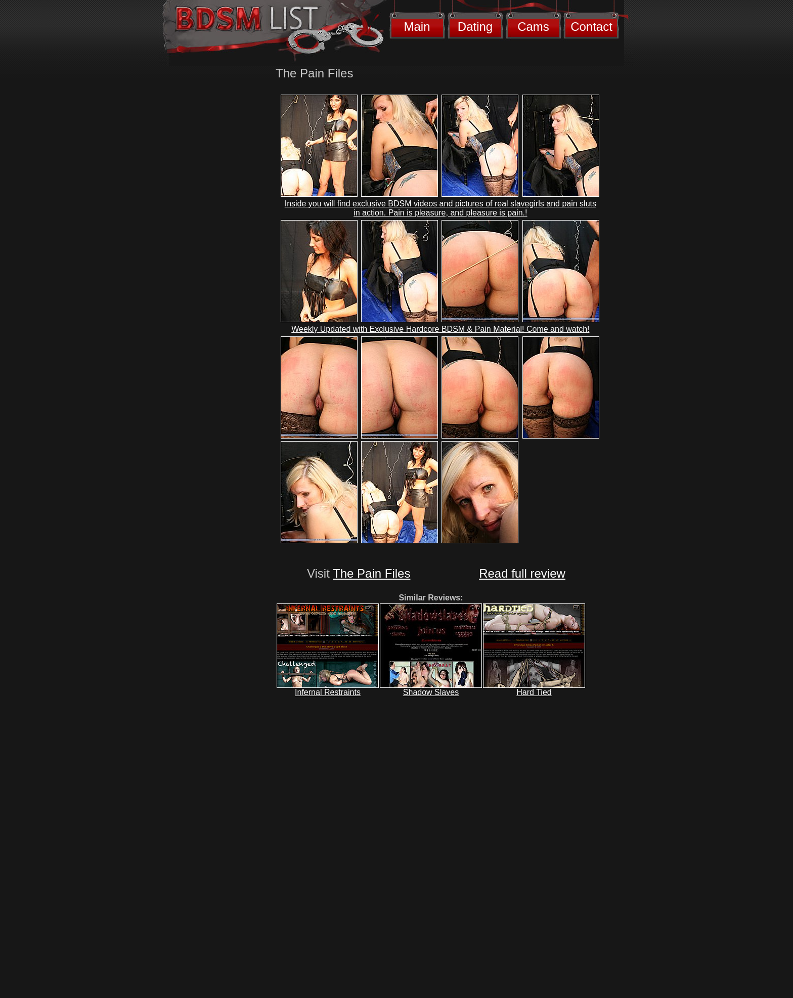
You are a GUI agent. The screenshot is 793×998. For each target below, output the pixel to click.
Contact (591, 26)
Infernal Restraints (328, 692)
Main (417, 26)
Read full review (522, 573)
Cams (533, 26)
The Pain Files (371, 573)
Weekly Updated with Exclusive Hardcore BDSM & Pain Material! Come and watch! (440, 329)
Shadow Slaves (431, 692)
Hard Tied (533, 692)
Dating (475, 26)
